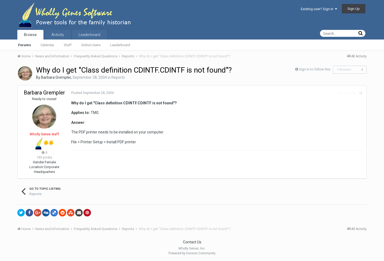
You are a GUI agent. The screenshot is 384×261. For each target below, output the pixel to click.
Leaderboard (120, 45)
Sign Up (353, 9)
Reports (118, 77)
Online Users (91, 45)
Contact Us (192, 242)
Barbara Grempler (56, 77)
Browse (30, 35)
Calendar (47, 45)
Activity (57, 35)
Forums (24, 45)
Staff (67, 45)
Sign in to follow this (314, 69)
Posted (92, 93)
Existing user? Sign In (319, 9)
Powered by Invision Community (192, 253)
